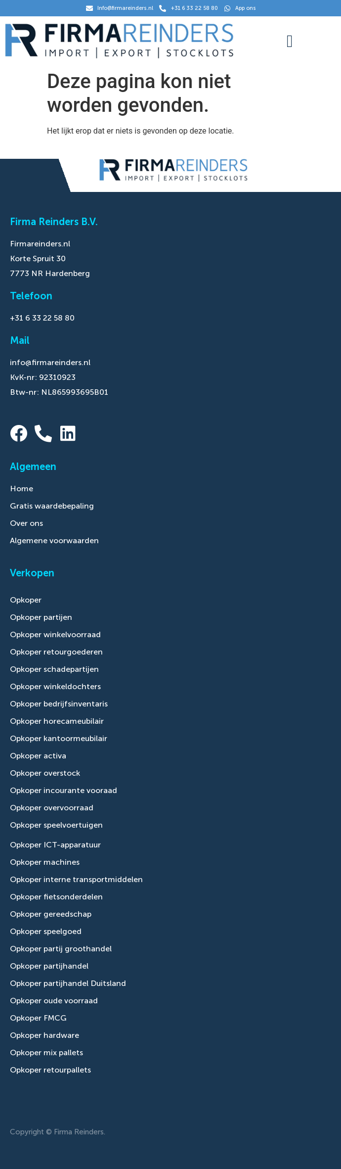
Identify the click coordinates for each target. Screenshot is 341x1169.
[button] (289, 41)
